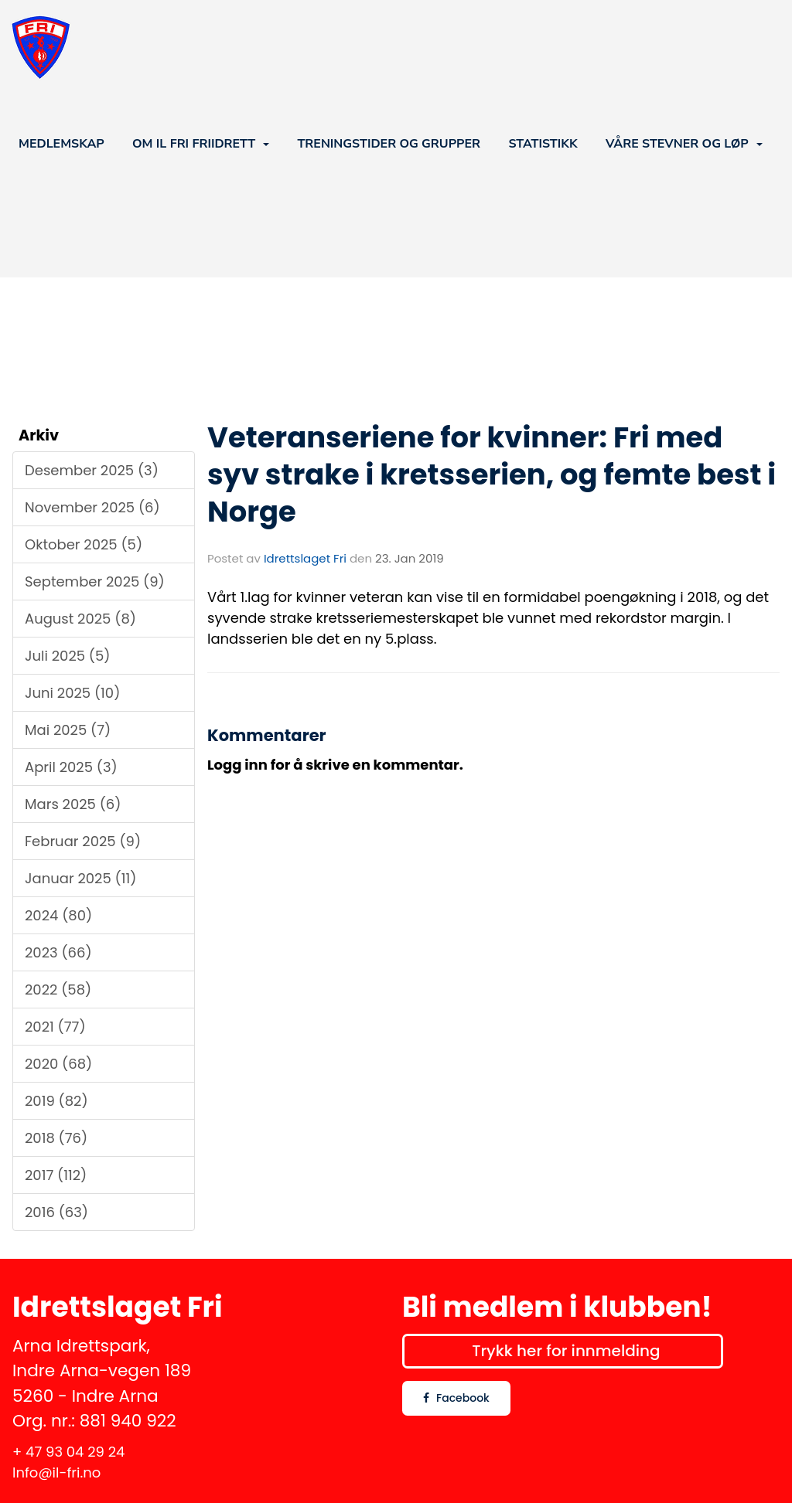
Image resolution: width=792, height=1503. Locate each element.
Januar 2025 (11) (80, 878)
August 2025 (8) (80, 618)
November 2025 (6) (92, 507)
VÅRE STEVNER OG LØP (684, 143)
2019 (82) (56, 1100)
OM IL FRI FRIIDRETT (200, 143)
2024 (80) (58, 915)
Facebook (456, 1398)
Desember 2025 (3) (92, 470)
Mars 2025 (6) (73, 804)
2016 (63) (56, 1212)
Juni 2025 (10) (72, 692)
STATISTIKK (542, 143)
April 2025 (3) (71, 767)
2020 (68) (58, 1063)
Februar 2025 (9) (83, 841)
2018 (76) (56, 1138)
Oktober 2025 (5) (83, 544)
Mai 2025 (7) (68, 730)
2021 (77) (55, 1026)
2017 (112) (56, 1175)
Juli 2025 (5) (67, 655)
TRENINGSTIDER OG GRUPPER (388, 143)
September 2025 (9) (95, 581)
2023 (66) (58, 952)
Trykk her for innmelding (566, 1351)
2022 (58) (58, 989)
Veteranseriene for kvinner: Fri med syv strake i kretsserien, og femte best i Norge (491, 474)
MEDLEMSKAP (61, 143)
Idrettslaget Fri (305, 558)
